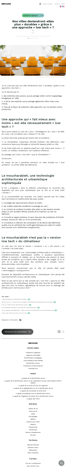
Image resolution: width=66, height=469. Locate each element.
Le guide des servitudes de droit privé (33, 391)
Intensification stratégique (33, 358)
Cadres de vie (33, 408)
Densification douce (33, 363)
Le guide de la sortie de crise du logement (33, 385)
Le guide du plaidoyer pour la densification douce (33, 393)
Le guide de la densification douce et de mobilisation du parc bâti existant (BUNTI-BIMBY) (33, 382)
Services (33, 435)
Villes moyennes (33, 453)
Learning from (33, 368)
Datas (33, 414)
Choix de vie (33, 411)
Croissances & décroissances (33, 366)
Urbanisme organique (33, 352)
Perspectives (33, 427)
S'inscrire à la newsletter (16, 332)
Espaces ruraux (33, 447)
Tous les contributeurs (33, 463)
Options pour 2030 (33, 422)
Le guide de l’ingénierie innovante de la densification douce (33, 396)
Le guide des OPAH (33, 399)
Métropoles (33, 450)
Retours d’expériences (33, 432)
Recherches (33, 430)
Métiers (33, 419)
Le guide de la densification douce (33, 378)
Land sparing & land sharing (33, 360)
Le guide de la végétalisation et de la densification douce (33, 388)
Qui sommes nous (33, 466)
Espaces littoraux (33, 445)
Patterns (33, 424)
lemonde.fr (62, 73)
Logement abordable (33, 355)
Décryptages (33, 416)
